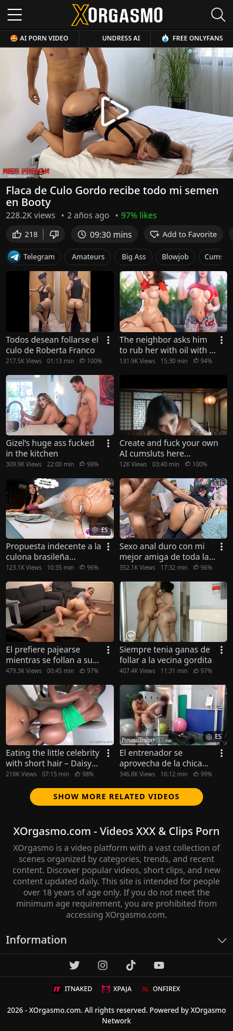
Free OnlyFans (192, 37)
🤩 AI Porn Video (39, 37)
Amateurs (88, 257)
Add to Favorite (183, 234)
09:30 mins (104, 234)
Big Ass (133, 257)
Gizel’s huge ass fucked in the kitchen (50, 448)
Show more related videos (116, 796)
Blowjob (175, 257)
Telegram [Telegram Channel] (31, 257)
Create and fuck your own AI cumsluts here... (169, 448)
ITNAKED (72, 988)
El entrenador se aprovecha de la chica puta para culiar (161, 758)
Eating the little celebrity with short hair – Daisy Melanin (52, 758)
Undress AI (121, 37)
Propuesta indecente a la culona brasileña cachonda (53, 551)
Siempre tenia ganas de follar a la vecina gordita (166, 654)
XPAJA (116, 988)
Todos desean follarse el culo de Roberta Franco (52, 345)
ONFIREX (160, 988)
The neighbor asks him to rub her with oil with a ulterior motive (167, 345)
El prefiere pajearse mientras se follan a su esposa (49, 654)
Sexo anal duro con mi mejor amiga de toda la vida (164, 551)
